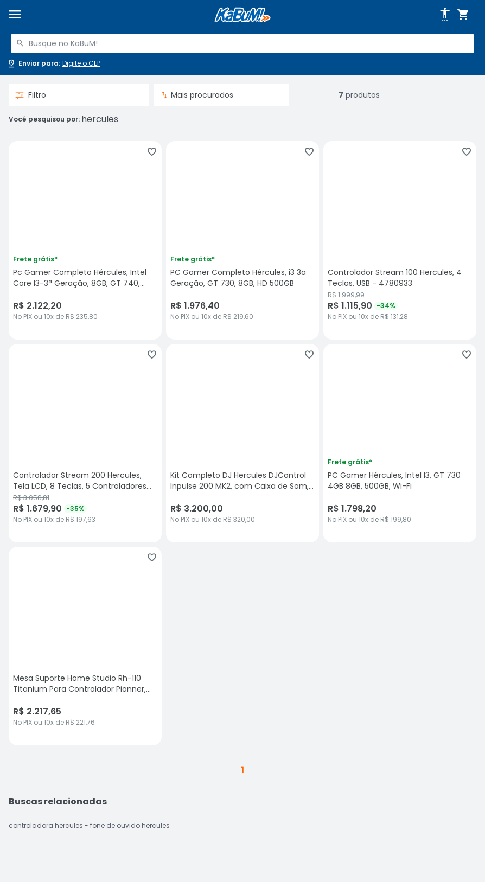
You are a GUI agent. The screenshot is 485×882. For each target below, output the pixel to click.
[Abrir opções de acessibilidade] (445, 14)
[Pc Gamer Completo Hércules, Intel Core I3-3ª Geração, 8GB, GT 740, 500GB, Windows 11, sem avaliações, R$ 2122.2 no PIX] (85, 240)
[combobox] (242, 43)
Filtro (30, 95)
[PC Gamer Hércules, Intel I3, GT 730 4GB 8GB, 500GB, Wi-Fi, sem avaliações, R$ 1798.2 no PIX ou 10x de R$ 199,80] (399, 443)
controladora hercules (46, 825)
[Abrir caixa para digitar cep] (53, 63)
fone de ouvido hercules (130, 825)
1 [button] (242, 770)
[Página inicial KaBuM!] (242, 15)
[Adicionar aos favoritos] (152, 152)
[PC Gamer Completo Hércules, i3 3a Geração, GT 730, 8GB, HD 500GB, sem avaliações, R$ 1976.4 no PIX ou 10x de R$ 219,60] (242, 240)
